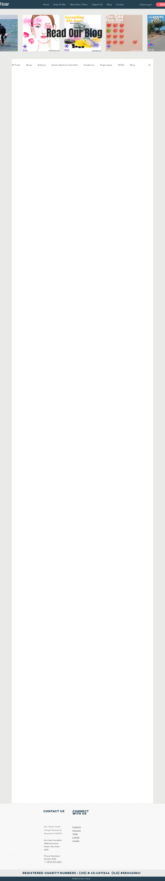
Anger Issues (106, 65)
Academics (89, 65)
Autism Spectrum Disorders (64, 65)
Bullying (42, 65)
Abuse (29, 65)
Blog (132, 65)
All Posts (16, 65)
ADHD (121, 65)
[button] (149, 65)
